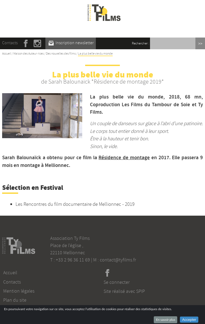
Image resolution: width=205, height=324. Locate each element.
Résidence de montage (124, 157)
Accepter (189, 320)
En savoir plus (165, 320)
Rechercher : (140, 43)
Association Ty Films (70, 238)
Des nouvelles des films (61, 54)
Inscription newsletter (71, 43)
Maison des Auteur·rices (28, 54)
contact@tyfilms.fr (118, 260)
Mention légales (18, 291)
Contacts (10, 43)
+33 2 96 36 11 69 (73, 260)
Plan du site (14, 300)
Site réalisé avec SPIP (124, 291)
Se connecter (117, 282)
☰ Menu (104, 29)
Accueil (6, 54)
